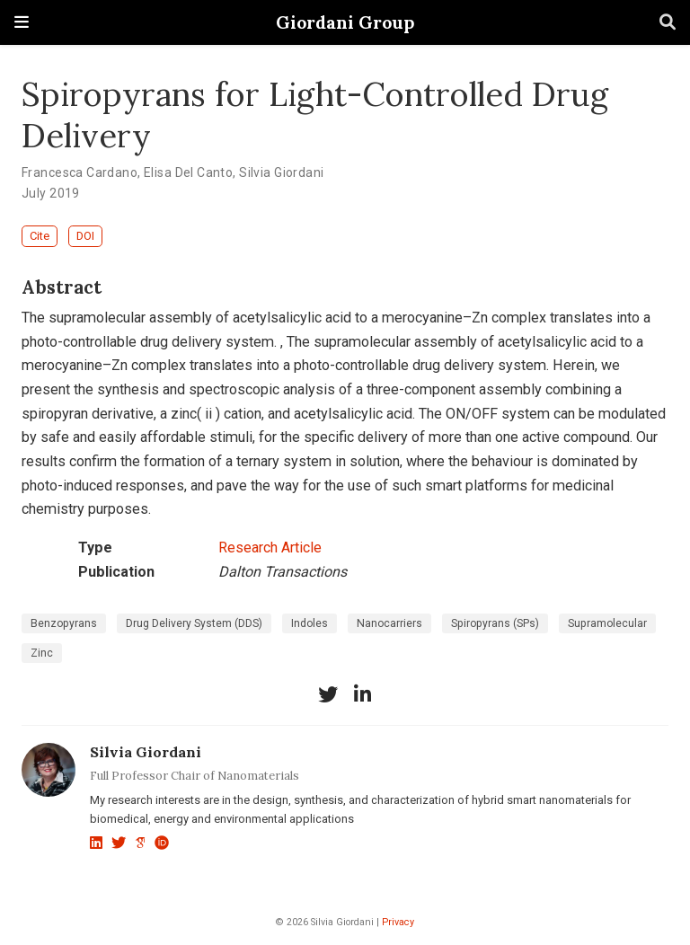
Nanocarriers (389, 623)
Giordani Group (345, 22)
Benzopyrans (64, 623)
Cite (39, 236)
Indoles (309, 623)
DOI (85, 236)
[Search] (667, 23)
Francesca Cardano (79, 172)
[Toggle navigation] (21, 22)
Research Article (270, 547)
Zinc (42, 653)
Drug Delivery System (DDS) (194, 623)
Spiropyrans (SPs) (495, 623)
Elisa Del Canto (188, 172)
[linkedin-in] (362, 694)
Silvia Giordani (281, 172)
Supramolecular (607, 623)
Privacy (398, 922)
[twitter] (327, 694)
